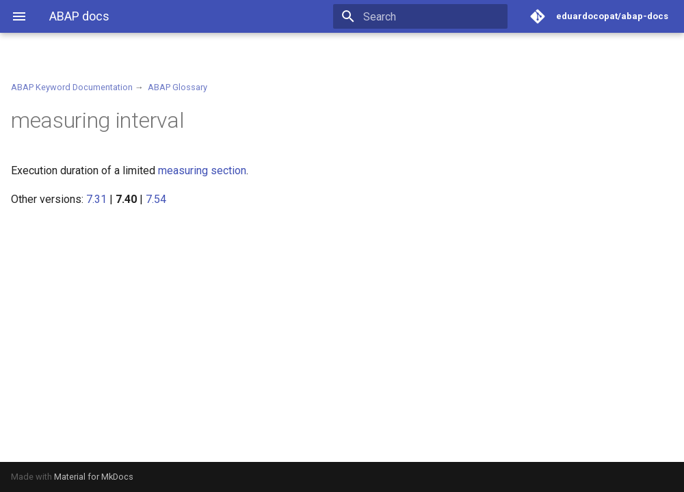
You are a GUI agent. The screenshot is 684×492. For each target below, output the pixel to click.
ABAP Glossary (177, 87)
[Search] (427, 16)
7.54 (156, 199)
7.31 (96, 199)
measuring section (202, 170)
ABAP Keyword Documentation (72, 87)
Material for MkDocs (93, 477)
